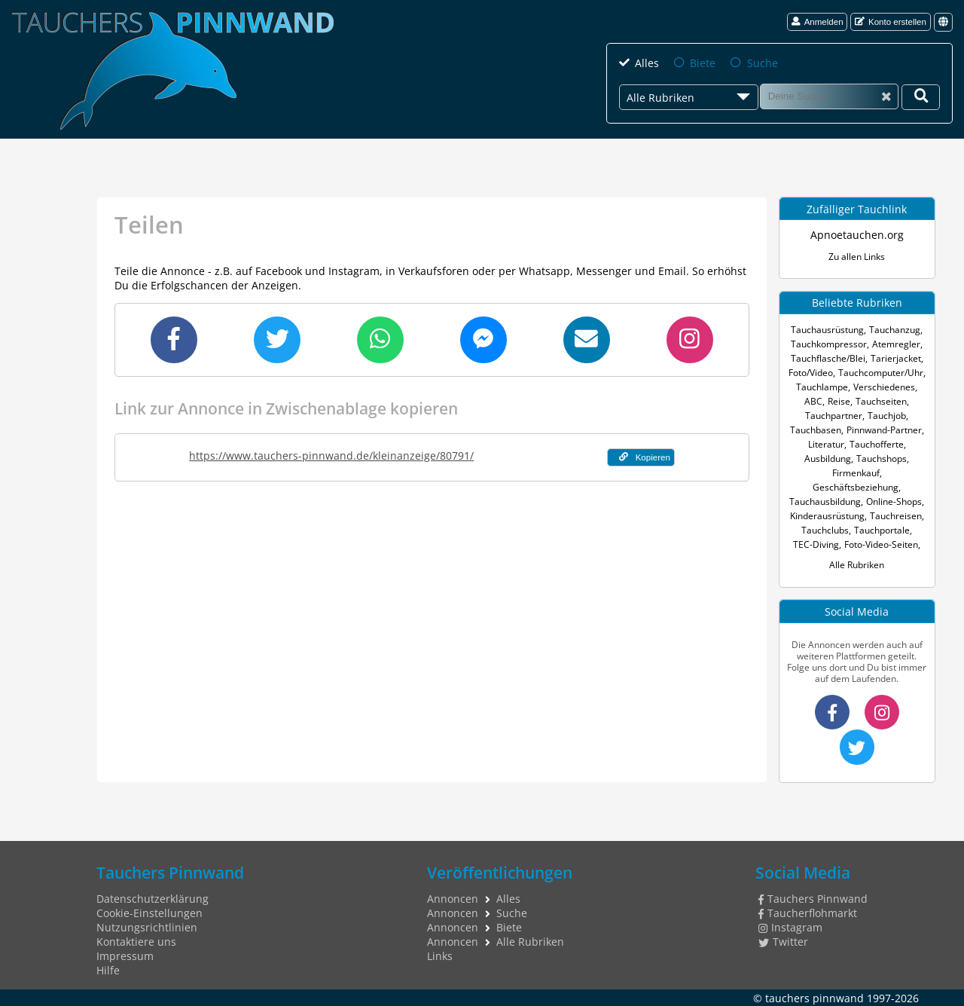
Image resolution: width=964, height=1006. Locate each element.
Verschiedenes (884, 387)
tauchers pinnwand (814, 997)
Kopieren (644, 457)
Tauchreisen (896, 515)
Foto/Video (811, 372)
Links (440, 956)
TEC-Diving (816, 544)
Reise (839, 401)
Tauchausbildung (825, 501)
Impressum (125, 956)
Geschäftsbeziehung (855, 487)
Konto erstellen (890, 21)
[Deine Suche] (920, 97)
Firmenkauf (856, 473)
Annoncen (452, 898)
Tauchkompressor (829, 344)
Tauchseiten (881, 401)
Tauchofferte (877, 444)
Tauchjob (887, 415)
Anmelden (818, 21)
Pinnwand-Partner (884, 430)
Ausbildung (827, 458)
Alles (647, 63)
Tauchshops (881, 458)
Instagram (790, 927)
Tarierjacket (896, 358)
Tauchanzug (894, 329)
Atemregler (896, 344)
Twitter (783, 941)
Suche (761, 63)
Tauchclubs (825, 530)
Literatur (826, 444)
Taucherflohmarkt (807, 913)
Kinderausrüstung (827, 515)
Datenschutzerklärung (152, 898)
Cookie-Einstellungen (149, 913)
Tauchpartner (833, 415)
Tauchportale (882, 530)
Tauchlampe (822, 387)
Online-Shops (894, 501)
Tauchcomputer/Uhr (880, 372)
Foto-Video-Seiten (881, 544)
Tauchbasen (815, 430)
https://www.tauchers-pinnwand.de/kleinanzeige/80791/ (331, 455)
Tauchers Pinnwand (813, 898)
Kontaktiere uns (136, 941)
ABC (813, 401)
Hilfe (108, 970)
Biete (702, 63)
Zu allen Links (856, 256)
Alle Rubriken (856, 564)
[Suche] (829, 96)
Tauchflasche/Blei (828, 358)
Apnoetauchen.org (857, 235)
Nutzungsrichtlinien (146, 927)
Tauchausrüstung (827, 329)
